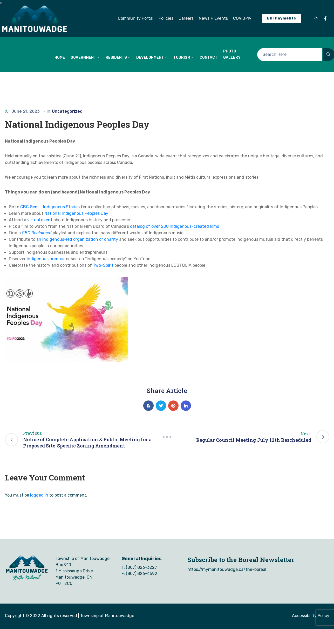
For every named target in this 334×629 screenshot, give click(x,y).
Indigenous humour (46, 258)
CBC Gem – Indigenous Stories (50, 206)
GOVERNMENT (85, 57)
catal (135, 226)
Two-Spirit (103, 265)
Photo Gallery (232, 54)
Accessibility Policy (310, 615)
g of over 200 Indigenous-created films (180, 226)
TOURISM (183, 57)
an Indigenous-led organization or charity (77, 239)
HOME (59, 57)
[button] (135, 18)
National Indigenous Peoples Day (76, 213)
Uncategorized (67, 111)
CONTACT (208, 57)
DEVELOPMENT (152, 57)
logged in (39, 495)
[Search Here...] (289, 54)
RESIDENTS (118, 57)
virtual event (39, 219)
